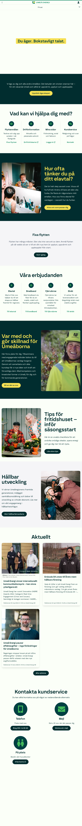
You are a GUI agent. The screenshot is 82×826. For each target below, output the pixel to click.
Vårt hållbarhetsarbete (14, 514)
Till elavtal (11, 312)
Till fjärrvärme (51, 312)
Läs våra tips (52, 451)
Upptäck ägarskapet (41, 93)
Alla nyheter (41, 673)
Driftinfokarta (30, 142)
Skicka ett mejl (61, 728)
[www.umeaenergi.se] (41, 2)
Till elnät (70, 312)
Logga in (49, 142)
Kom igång (41, 255)
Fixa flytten (11, 142)
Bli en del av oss (11, 385)
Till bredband (31, 312)
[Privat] (41, 7)
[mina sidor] (78, 2)
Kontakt (70, 142)
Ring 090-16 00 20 (20, 728)
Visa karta (19, 762)
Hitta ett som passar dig (57, 207)
